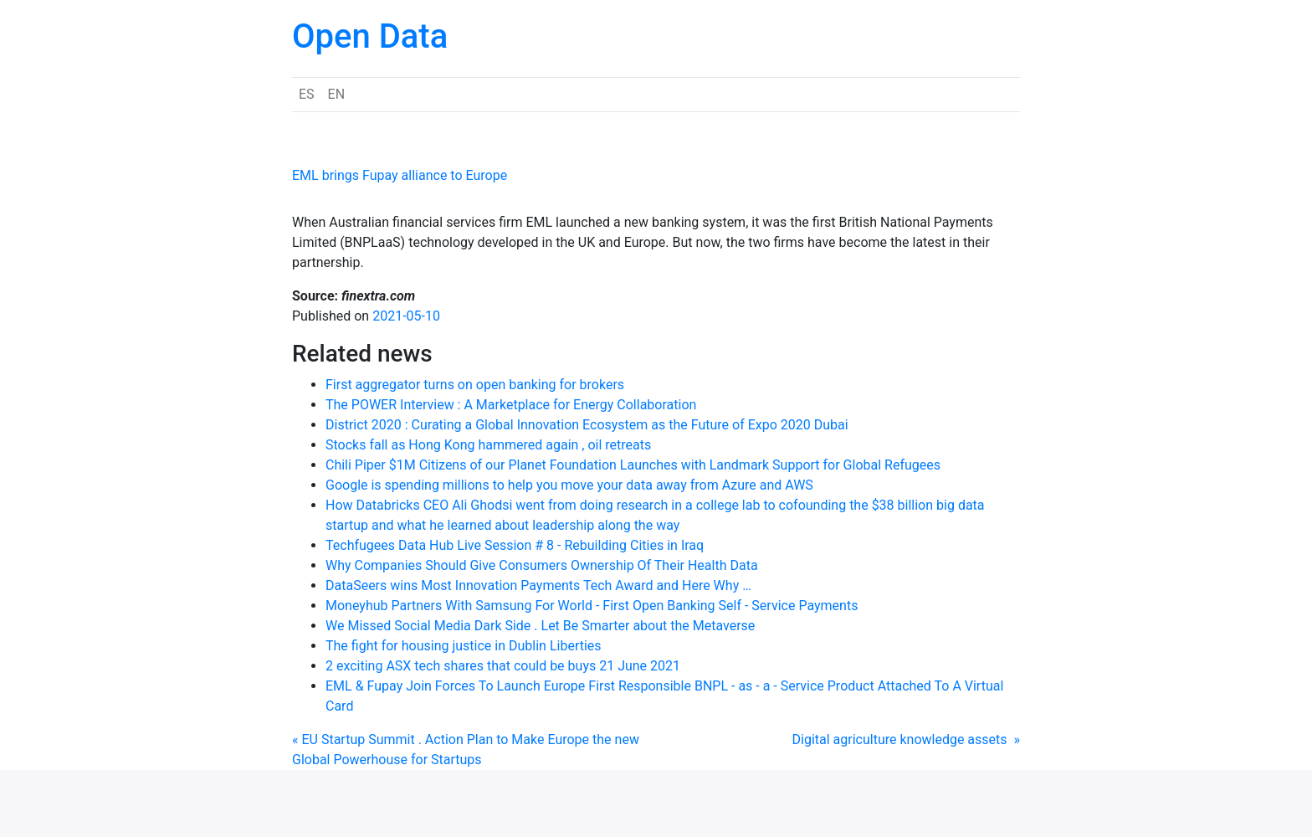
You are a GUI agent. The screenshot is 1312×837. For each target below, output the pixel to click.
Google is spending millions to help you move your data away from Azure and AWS (569, 485)
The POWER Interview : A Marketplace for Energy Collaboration (510, 405)
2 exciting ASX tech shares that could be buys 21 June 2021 (502, 666)
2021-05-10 (406, 316)
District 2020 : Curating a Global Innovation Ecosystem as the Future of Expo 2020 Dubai (586, 425)
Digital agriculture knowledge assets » (906, 739)
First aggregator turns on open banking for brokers (474, 385)
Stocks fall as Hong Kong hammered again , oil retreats (488, 445)
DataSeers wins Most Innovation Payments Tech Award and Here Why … (538, 585)
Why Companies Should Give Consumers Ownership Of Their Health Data (541, 565)
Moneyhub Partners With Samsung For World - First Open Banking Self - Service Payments (591, 606)
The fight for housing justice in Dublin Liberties (463, 646)
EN (337, 94)
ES (307, 94)
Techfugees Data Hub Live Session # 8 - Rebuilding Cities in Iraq (514, 545)
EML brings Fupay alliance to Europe (399, 175)
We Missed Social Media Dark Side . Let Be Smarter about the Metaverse (540, 626)
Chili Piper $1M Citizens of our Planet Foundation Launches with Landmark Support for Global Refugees (632, 465)
